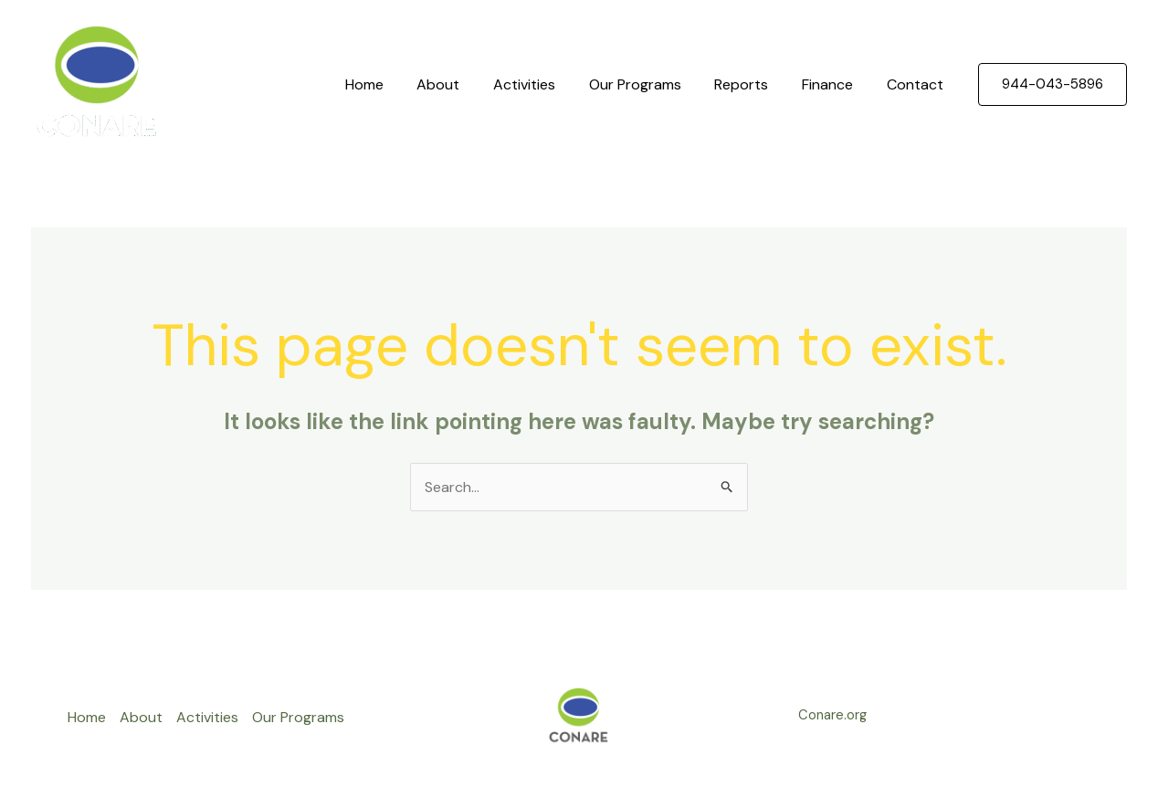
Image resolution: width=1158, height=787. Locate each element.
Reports (752, 84)
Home (392, 84)
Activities (543, 84)
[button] (1052, 84)
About (461, 84)
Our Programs (650, 84)
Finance (833, 84)
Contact (917, 84)
